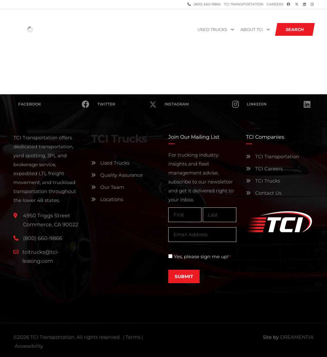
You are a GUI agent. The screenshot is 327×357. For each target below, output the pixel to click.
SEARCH (295, 29)
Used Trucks (212, 29)
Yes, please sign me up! (202, 256)
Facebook (53, 104)
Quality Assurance (117, 175)
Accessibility (29, 346)
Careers (275, 4)
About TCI (251, 29)
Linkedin (278, 104)
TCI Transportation (243, 4)
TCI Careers (264, 169)
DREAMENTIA (297, 337)
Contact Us (263, 193)
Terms (132, 337)
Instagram (201, 104)
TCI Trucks (263, 181)
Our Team (107, 187)
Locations (107, 199)
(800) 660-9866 (207, 4)
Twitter (126, 100)
